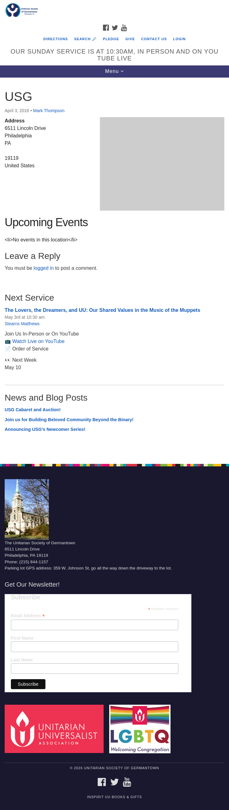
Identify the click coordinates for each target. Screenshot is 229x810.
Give (130, 39)
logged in (44, 268)
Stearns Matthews (22, 323)
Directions (55, 39)
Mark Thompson (48, 110)
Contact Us (154, 39)
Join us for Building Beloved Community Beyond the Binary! (69, 419)
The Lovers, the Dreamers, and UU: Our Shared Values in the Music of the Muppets (102, 310)
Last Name (22, 659)
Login (179, 39)
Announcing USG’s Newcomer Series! (45, 429)
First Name (22, 638)
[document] (114, 267)
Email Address (28, 616)
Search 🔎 (85, 39)
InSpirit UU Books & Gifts (114, 797)
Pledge (111, 39)
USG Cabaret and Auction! (33, 409)
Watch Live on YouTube (38, 341)
